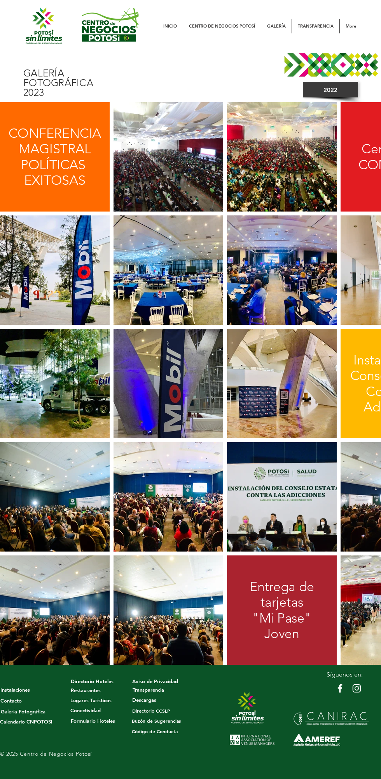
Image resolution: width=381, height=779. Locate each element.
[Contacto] (11, 700)
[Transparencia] (148, 689)
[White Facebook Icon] (340, 688)
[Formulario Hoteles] (92, 721)
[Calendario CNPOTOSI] (26, 721)
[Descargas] (144, 700)
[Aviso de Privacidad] (155, 681)
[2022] (330, 89)
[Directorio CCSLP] (151, 710)
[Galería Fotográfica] (23, 711)
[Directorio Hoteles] (92, 681)
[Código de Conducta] (154, 731)
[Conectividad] (85, 710)
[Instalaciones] (15, 689)
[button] (222, 26)
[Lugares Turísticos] (91, 700)
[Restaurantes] (85, 690)
